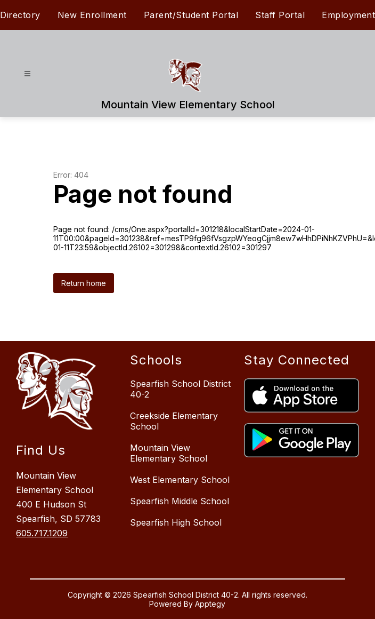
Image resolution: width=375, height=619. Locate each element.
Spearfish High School (176, 522)
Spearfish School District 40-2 (180, 389)
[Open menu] (27, 74)
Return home (83, 283)
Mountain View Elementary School (168, 453)
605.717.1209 (42, 533)
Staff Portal (280, 15)
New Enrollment (92, 15)
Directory (20, 15)
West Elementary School (180, 479)
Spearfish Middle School (179, 501)
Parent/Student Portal (191, 15)
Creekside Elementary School (174, 421)
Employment (348, 15)
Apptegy (210, 603)
